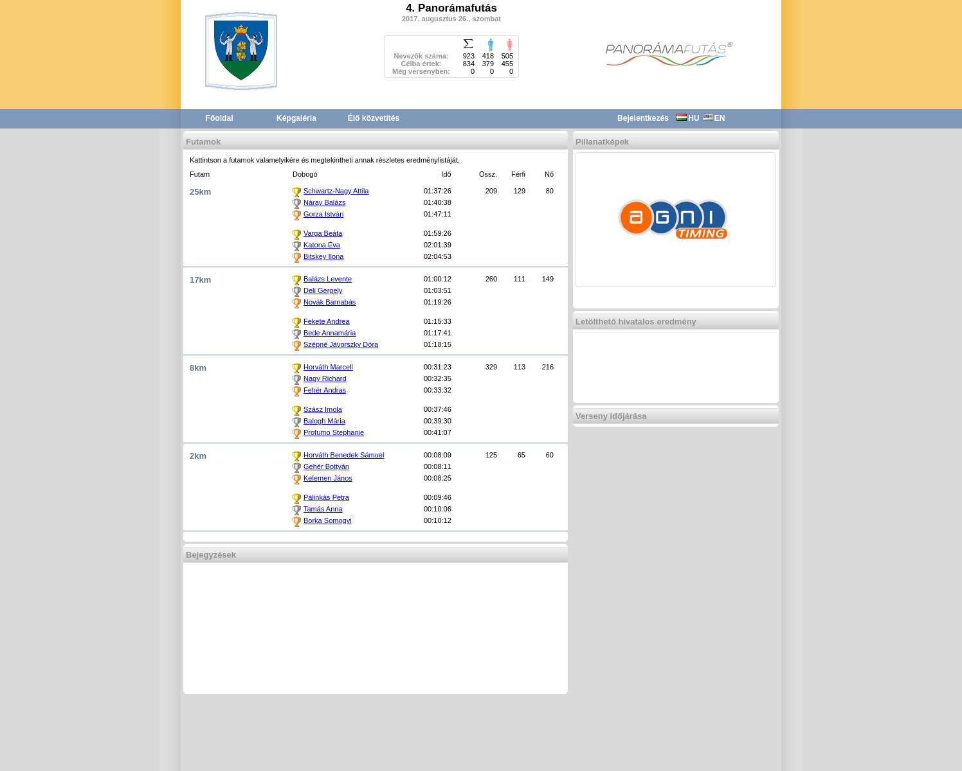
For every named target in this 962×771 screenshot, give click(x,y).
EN (714, 118)
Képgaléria (296, 118)
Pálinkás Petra (326, 497)
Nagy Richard (325, 378)
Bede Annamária (330, 333)
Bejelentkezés (643, 118)
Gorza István (323, 214)
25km (200, 192)
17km (200, 280)
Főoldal (219, 118)
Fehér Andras (325, 390)
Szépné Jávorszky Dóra (341, 344)
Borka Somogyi (328, 520)
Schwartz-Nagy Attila (336, 191)
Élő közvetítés (374, 118)
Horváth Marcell (328, 367)
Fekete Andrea (327, 321)
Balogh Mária (324, 421)
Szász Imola (323, 409)
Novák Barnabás (330, 302)
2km (198, 456)
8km (198, 368)
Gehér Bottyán (326, 466)
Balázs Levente (328, 279)
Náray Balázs (324, 202)
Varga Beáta (323, 233)
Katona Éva (322, 245)
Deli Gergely (323, 290)
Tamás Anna (323, 509)
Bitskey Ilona (323, 256)
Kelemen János (328, 478)
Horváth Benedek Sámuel (344, 455)
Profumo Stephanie (334, 432)
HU (687, 118)
